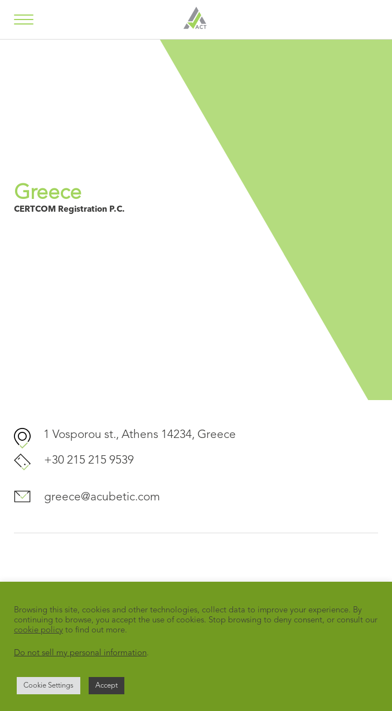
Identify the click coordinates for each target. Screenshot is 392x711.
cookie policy (38, 630)
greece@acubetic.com (102, 497)
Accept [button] (106, 685)
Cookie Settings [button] (48, 685)
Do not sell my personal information (80, 653)
